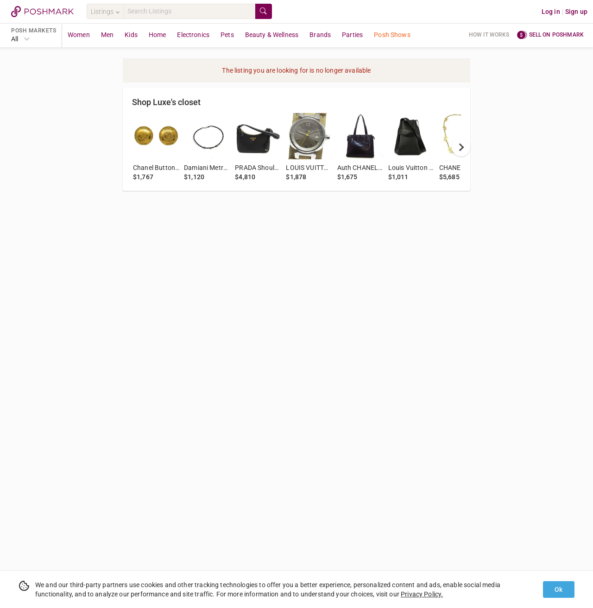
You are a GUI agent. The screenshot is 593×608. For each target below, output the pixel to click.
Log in (551, 11)
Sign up (576, 11)
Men (107, 34)
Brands (320, 34)
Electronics (193, 34)
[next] (461, 147)
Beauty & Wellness (272, 34)
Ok (558, 589)
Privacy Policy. (422, 594)
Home (157, 34)
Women (79, 34)
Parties (352, 34)
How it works (489, 34)
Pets (227, 34)
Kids (131, 34)
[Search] (189, 11)
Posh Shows (392, 34)
